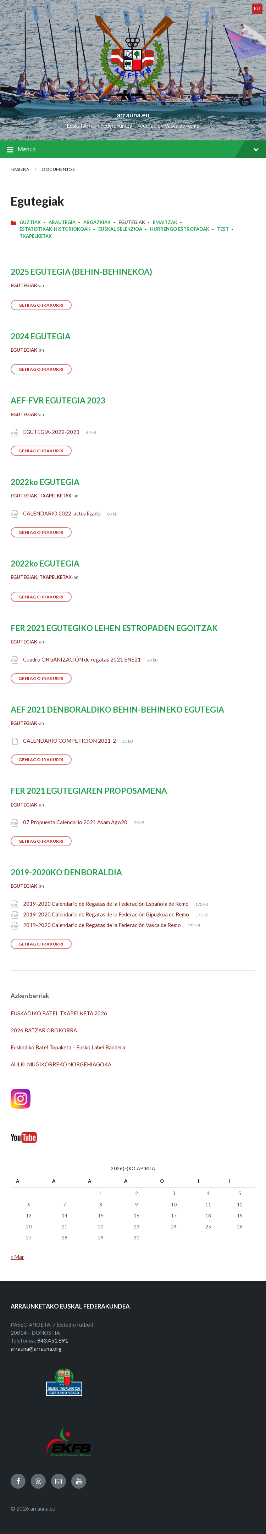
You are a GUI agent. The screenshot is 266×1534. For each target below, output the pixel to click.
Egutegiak (24, 285)
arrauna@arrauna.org (36, 1348)
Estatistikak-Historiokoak (55, 229)
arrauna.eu (133, 115)
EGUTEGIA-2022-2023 (52, 432)
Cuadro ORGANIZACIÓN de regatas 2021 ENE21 (82, 659)
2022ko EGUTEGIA (45, 482)
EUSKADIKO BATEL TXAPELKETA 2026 (59, 1013)
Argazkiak (97, 222)
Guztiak (30, 222)
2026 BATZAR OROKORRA (44, 1030)
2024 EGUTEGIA (41, 336)
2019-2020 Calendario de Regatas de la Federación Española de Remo (106, 903)
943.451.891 (52, 1340)
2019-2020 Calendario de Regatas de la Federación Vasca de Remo (102, 925)
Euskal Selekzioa (120, 229)
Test (223, 229)
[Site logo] (133, 103)
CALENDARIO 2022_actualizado (62, 513)
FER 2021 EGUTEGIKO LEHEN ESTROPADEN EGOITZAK (114, 628)
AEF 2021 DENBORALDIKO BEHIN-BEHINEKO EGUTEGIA (117, 709)
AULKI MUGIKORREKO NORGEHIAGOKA (61, 1064)
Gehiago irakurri (41, 305)
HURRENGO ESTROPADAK (179, 229)
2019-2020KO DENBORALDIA (66, 872)
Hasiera (20, 169)
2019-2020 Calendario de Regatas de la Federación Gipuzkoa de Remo (106, 914)
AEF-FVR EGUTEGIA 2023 (58, 400)
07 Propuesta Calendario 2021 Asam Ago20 (75, 822)
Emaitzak (165, 222)
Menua (133, 149)
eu (257, 8)
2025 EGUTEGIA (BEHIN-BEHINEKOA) (81, 272)
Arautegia (62, 222)
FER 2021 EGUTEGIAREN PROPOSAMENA (89, 791)
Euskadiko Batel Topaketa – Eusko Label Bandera (68, 1047)
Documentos (58, 169)
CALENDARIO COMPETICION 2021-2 (70, 740)
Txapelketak (36, 236)
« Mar (17, 1257)
